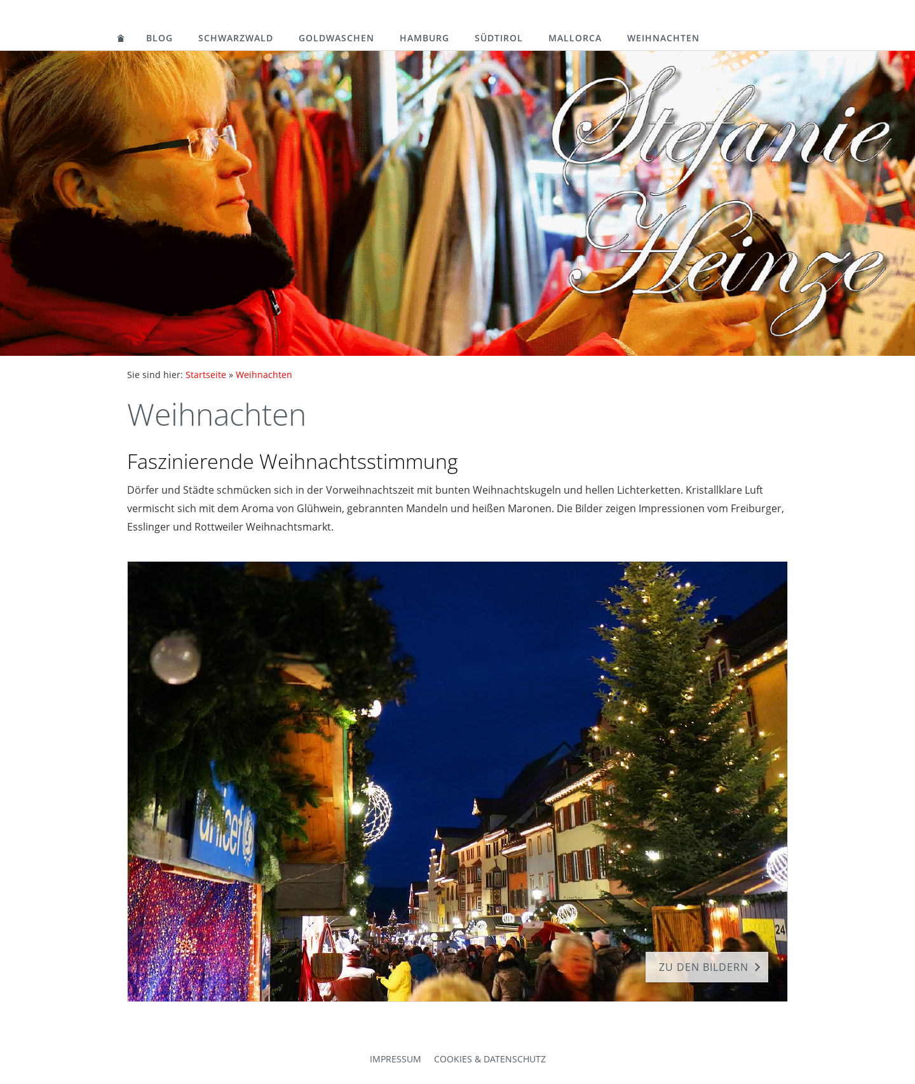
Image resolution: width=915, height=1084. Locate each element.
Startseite (206, 375)
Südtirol (499, 38)
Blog (159, 38)
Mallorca (575, 38)
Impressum (395, 1059)
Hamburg (424, 38)
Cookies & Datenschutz (490, 1059)
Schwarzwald (235, 38)
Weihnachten (663, 38)
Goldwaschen (336, 38)
